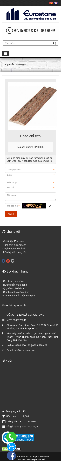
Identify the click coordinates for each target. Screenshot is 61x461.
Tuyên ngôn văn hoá (13, 248)
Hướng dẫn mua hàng (14, 284)
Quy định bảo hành (13, 288)
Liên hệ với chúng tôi (14, 252)
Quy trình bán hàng (13, 281)
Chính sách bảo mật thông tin (18, 295)
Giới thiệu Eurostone (13, 241)
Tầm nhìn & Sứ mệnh (14, 244)
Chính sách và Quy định (15, 292)
